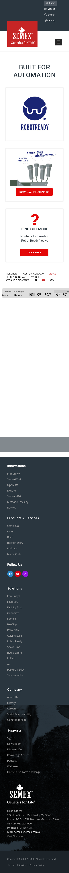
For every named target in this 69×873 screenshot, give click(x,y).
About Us (12, 697)
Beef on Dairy (15, 542)
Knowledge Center (18, 755)
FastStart (12, 601)
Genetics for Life (17, 720)
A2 (8, 664)
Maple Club (14, 554)
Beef (10, 537)
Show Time (13, 647)
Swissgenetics (15, 675)
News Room (14, 743)
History (11, 703)
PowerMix (13, 630)
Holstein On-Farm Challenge (24, 772)
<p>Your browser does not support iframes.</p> (34, 348)
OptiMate (12, 485)
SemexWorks (15, 479)
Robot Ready (14, 641)
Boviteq (11, 507)
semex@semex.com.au (27, 832)
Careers (11, 708)
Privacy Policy (36, 865)
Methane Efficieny (17, 502)
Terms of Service (17, 865)
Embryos (12, 548)
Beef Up (12, 624)
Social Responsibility (19, 714)
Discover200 (14, 749)
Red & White (14, 652)
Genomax (13, 613)
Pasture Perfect (16, 669)
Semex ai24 (14, 496)
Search (49, 14)
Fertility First (14, 607)
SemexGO (13, 525)
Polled (11, 658)
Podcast (12, 760)
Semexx (12, 618)
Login (50, 3)
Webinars (13, 766)
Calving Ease (14, 635)
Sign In (11, 738)
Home (50, 20)
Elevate (11, 490)
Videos (49, 8)
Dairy (10, 531)
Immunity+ (13, 473)
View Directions (15, 836)
